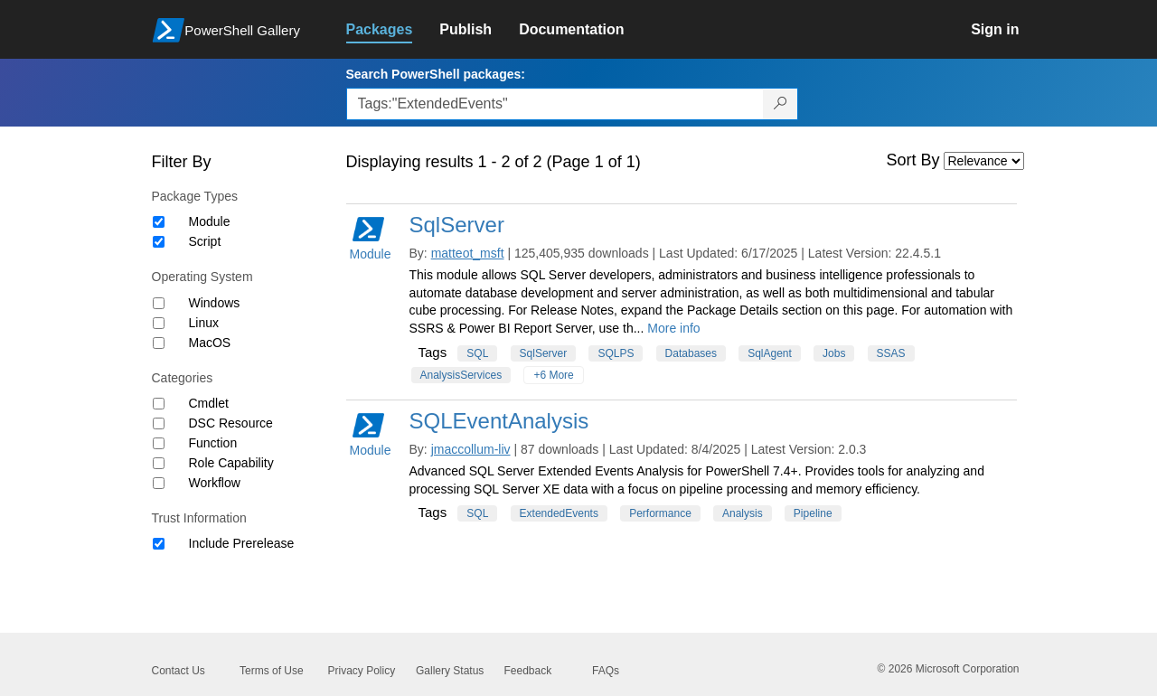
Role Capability (231, 463)
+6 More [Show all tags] (553, 375)
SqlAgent (770, 353)
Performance (660, 513)
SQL (477, 353)
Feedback (528, 670)
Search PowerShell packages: (435, 74)
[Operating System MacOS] (159, 343)
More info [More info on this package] (673, 328)
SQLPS (615, 353)
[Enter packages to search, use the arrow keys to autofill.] (555, 104)
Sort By (913, 160)
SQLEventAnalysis (499, 421)
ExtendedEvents (559, 513)
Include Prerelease (242, 543)
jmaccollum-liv (471, 449)
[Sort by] (984, 161)
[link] (393, 30)
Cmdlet (209, 403)
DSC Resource (231, 423)
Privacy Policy (362, 670)
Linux (204, 322)
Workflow (214, 482)
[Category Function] (159, 443)
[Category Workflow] (159, 483)
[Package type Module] (159, 222)
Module (209, 221)
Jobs (834, 353)
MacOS (210, 342)
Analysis (742, 513)
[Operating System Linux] (159, 323)
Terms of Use (272, 670)
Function (213, 443)
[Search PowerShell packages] (780, 104)
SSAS (891, 353)
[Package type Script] (159, 242)
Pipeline (813, 513)
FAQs (605, 670)
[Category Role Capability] (159, 463)
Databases (691, 353)
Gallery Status (450, 670)
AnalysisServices (461, 375)
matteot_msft (467, 253)
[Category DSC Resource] (159, 423)
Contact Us (178, 670)
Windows (214, 303)
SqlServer (456, 224)
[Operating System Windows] (159, 303)
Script (205, 241)
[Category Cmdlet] (159, 403)
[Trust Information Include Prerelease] (159, 544)
